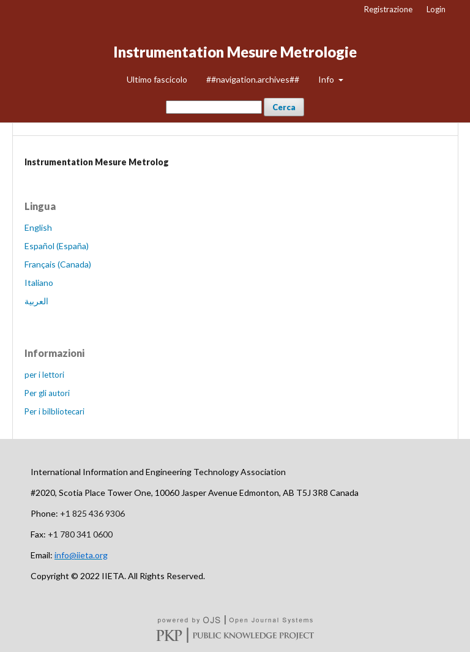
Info (327, 79)
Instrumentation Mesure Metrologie (235, 52)
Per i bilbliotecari (54, 411)
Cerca (284, 107)
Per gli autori (47, 393)
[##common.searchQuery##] (214, 107)
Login (436, 9)
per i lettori (44, 375)
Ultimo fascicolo (157, 79)
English (38, 227)
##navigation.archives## (252, 79)
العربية (36, 301)
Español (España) (56, 246)
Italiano (38, 282)
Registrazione (388, 9)
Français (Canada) (57, 264)
